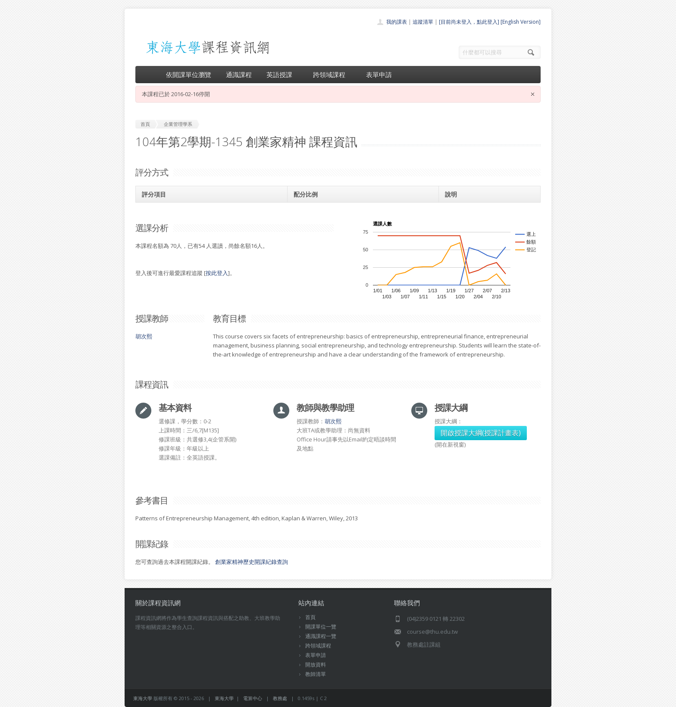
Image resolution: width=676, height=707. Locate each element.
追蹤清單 (423, 21)
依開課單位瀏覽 (188, 74)
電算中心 (252, 698)
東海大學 (142, 698)
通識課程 (239, 74)
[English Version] (521, 21)
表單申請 (379, 74)
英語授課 (282, 74)
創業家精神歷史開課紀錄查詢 (251, 562)
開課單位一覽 (320, 626)
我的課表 (396, 21)
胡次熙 (143, 336)
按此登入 (217, 273)
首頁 (310, 617)
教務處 (280, 698)
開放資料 (315, 664)
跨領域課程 (332, 74)
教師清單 (315, 674)
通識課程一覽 (320, 636)
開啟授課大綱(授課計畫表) (481, 433)
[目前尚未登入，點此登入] (469, 21)
